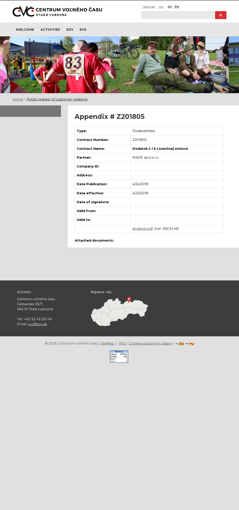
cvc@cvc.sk (37, 324)
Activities (50, 30)
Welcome (25, 30)
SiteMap (149, 6)
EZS (69, 30)
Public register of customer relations (57, 99)
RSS (161, 6)
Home (18, 99)
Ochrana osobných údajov (150, 343)
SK (170, 6)
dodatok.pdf (142, 229)
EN (177, 6)
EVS (83, 30)
